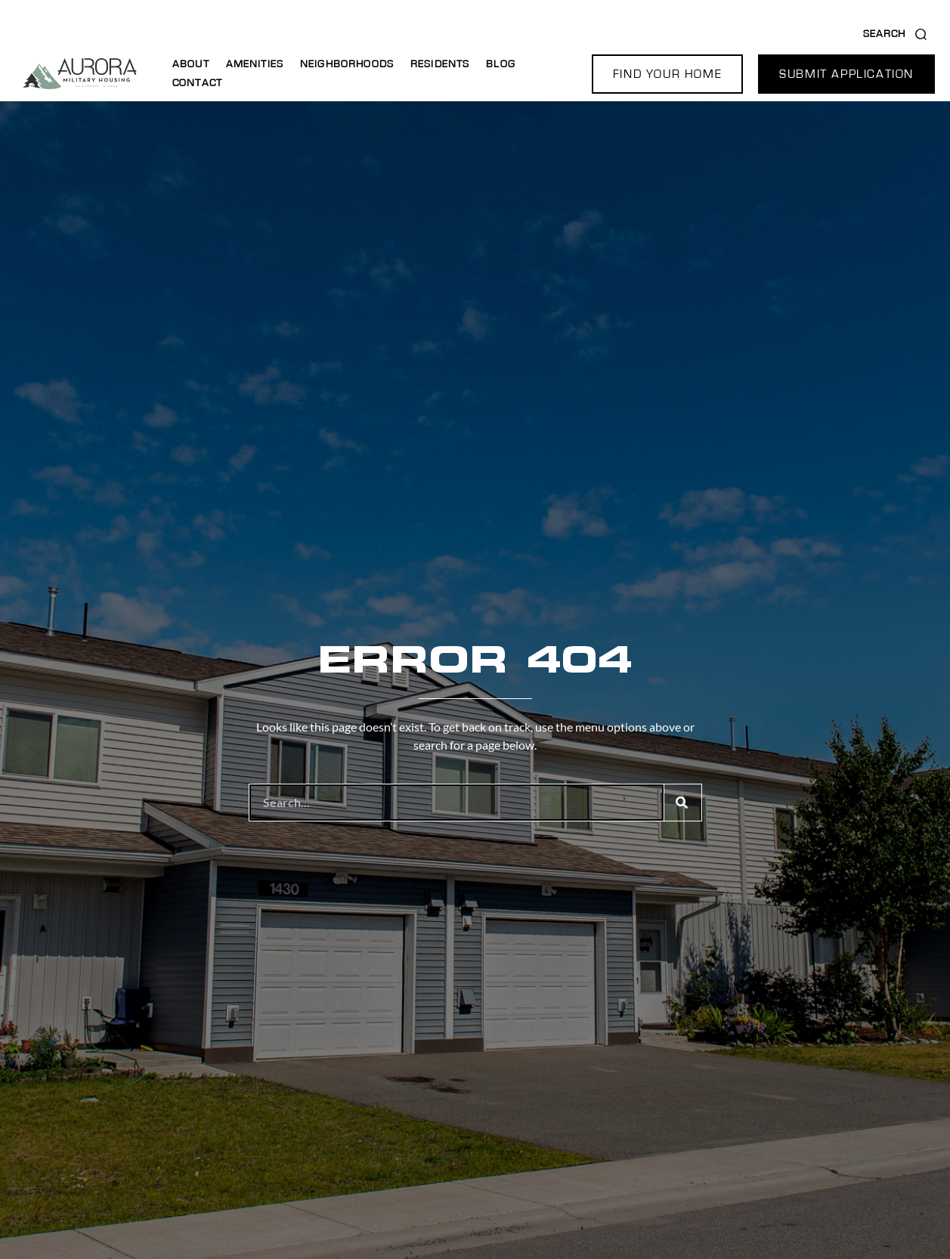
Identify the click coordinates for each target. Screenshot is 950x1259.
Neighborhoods (347, 64)
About (190, 64)
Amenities (254, 64)
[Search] (682, 802)
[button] (667, 74)
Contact (197, 83)
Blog (500, 64)
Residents (439, 64)
